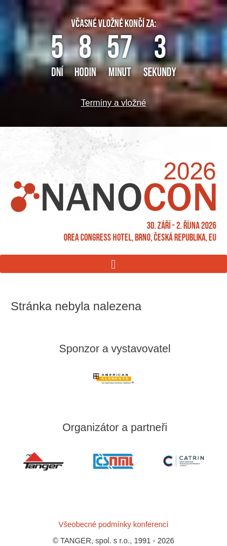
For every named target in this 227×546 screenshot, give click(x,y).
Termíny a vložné (113, 102)
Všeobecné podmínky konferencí (114, 524)
